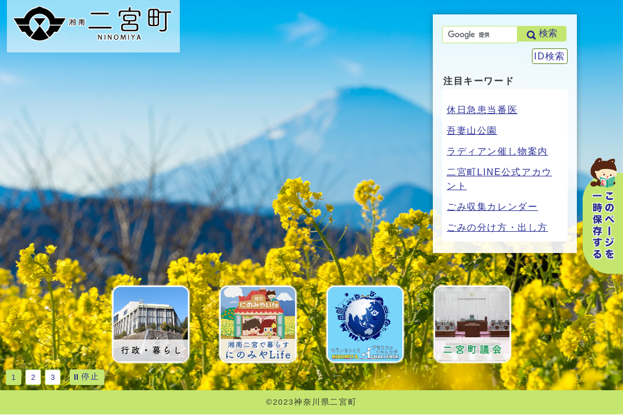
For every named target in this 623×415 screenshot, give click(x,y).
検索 (548, 33)
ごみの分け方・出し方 (497, 227)
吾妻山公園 (472, 130)
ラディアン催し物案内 (497, 151)
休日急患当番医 (482, 110)
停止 (90, 376)
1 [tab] (14, 377)
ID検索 (549, 56)
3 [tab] (53, 377)
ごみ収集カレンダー (492, 207)
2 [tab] (33, 377)
